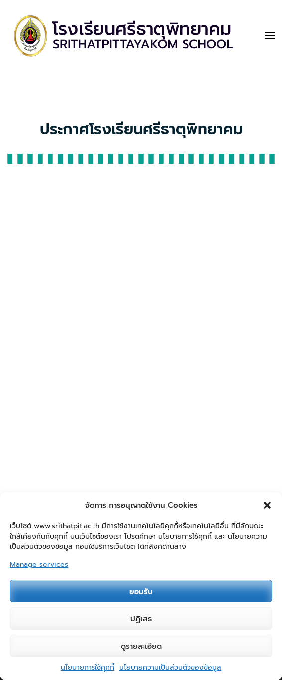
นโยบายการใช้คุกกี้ (87, 667)
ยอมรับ (141, 591)
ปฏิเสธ (141, 618)
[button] (267, 505)
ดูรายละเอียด (141, 646)
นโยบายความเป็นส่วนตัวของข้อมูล (170, 667)
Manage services (39, 564)
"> (141, 368)
